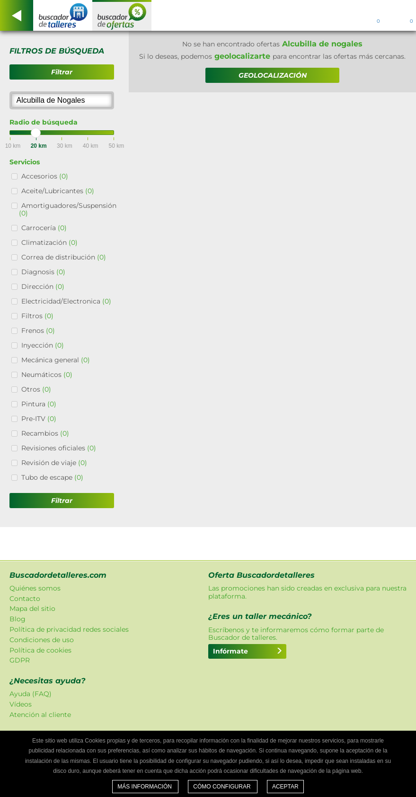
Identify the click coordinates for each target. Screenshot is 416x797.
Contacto (24, 598)
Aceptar (285, 786)
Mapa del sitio (32, 608)
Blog (17, 619)
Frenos (38, 330)
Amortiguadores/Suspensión (67, 209)
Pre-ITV (38, 418)
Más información (145, 786)
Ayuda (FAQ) (30, 694)
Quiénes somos (35, 588)
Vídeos (20, 704)
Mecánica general (55, 360)
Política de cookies (40, 650)
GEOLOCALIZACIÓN (273, 75)
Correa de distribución (63, 257)
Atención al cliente (40, 714)
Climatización (49, 242)
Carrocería (44, 228)
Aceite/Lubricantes (57, 191)
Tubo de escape (52, 477)
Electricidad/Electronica (66, 301)
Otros (36, 389)
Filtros (37, 316)
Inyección (42, 345)
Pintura (38, 404)
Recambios (45, 433)
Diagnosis (43, 272)
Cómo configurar (222, 786)
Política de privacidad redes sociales (69, 629)
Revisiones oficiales (58, 448)
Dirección (42, 286)
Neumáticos (46, 374)
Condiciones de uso (41, 640)
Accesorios (44, 176)
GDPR (19, 660)
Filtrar (61, 72)
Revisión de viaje (54, 462)
